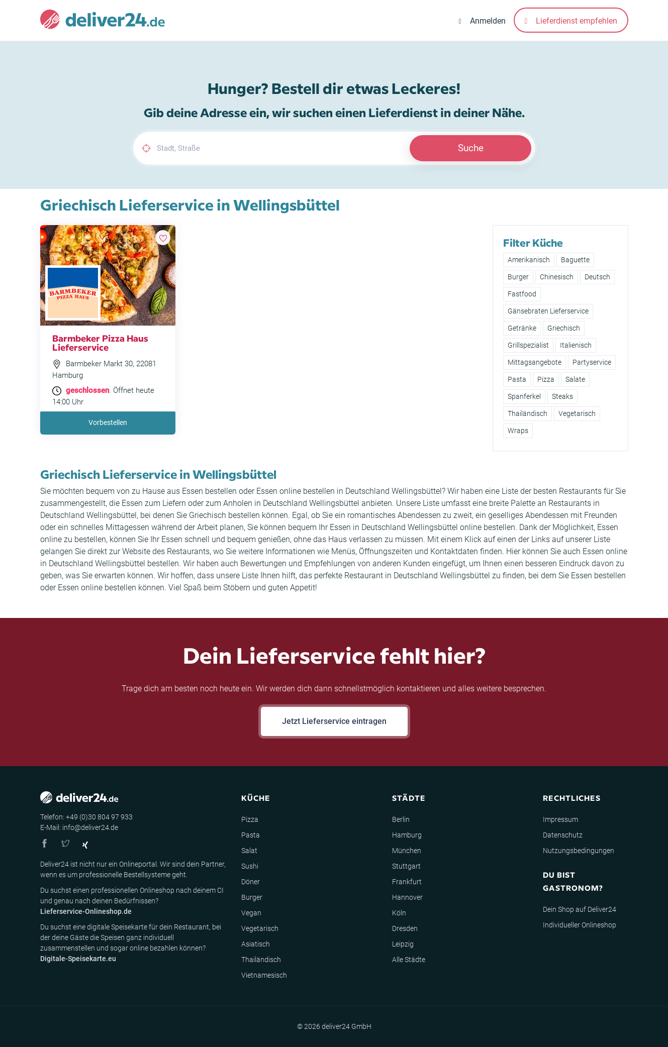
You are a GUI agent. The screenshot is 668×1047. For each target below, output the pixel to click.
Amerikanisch (529, 260)
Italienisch (576, 345)
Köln (399, 913)
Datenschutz (563, 835)
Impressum (560, 819)
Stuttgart (406, 866)
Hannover (407, 897)
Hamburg (407, 835)
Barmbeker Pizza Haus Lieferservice (100, 342)
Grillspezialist (528, 345)
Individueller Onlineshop (579, 925)
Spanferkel (524, 396)
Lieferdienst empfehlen (571, 21)
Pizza (545, 379)
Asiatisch (255, 944)
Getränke (522, 328)
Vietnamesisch (264, 975)
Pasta (517, 379)
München (406, 851)
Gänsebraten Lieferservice (548, 311)
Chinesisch (557, 277)
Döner (250, 882)
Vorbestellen (107, 422)
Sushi (249, 866)
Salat (249, 851)
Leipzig (403, 944)
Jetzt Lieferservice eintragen (334, 721)
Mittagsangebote (534, 362)
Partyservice (591, 362)
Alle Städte (408, 960)
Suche (471, 148)
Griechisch (563, 328)
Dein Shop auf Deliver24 (579, 909)
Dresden (405, 928)
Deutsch (597, 277)
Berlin (401, 819)
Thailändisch (527, 413)
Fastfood (522, 294)
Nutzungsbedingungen (578, 851)
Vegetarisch (577, 413)
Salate (575, 379)
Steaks (562, 396)
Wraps (518, 431)
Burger (518, 277)
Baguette (575, 260)
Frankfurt (407, 882)
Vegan (251, 913)
